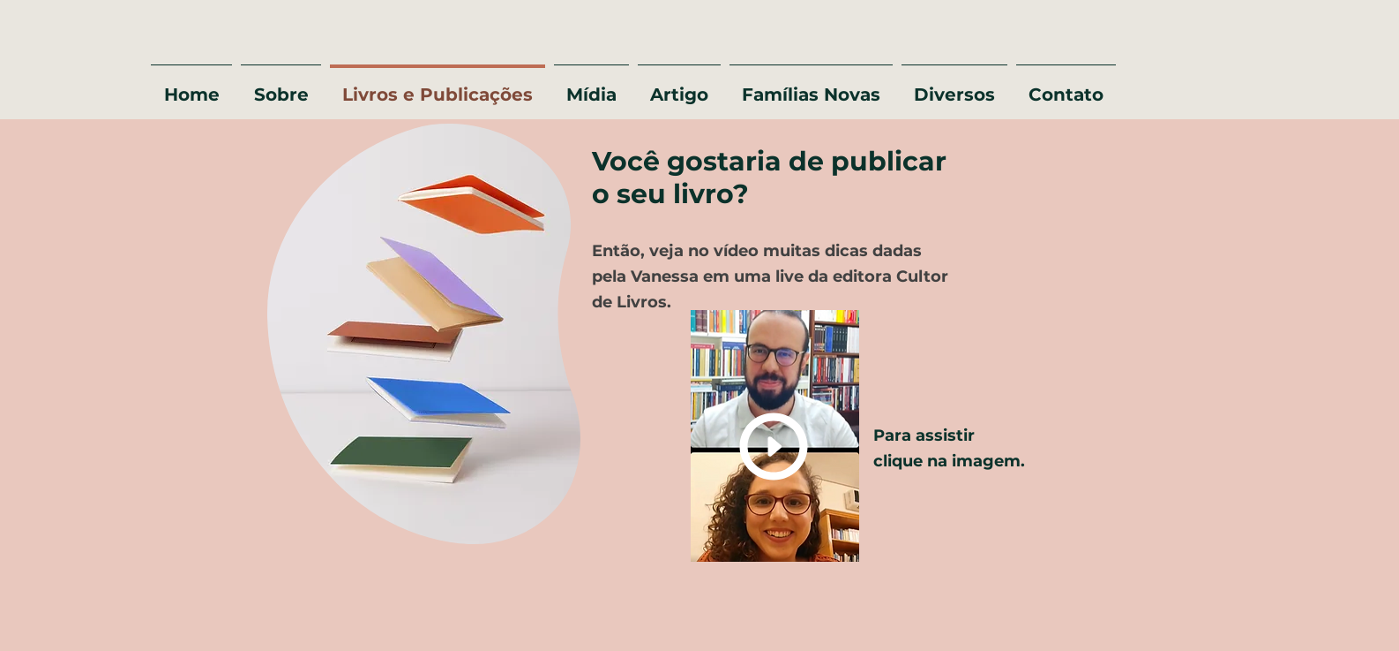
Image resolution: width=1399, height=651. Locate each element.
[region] (419, 336)
